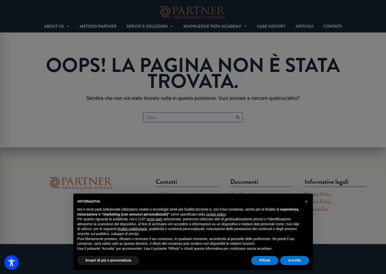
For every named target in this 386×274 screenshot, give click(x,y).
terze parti (154, 219)
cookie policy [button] (216, 214)
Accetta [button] (294, 260)
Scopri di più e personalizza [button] (108, 260)
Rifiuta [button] (264, 260)
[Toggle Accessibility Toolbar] (11, 262)
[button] (306, 202)
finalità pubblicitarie (132, 229)
